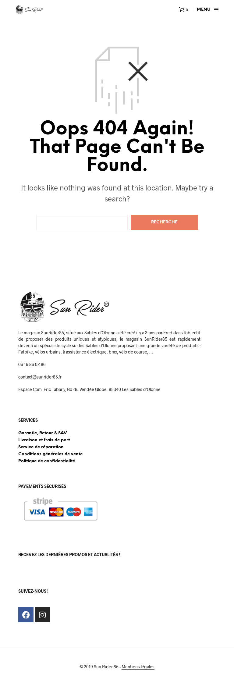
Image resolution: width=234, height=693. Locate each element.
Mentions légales (138, 666)
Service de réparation (41, 447)
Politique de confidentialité (46, 461)
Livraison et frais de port (44, 440)
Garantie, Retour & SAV (42, 433)
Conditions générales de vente (50, 454)
